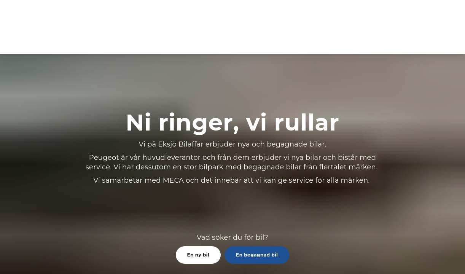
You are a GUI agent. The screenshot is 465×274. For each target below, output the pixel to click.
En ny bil (198, 255)
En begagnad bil (257, 255)
